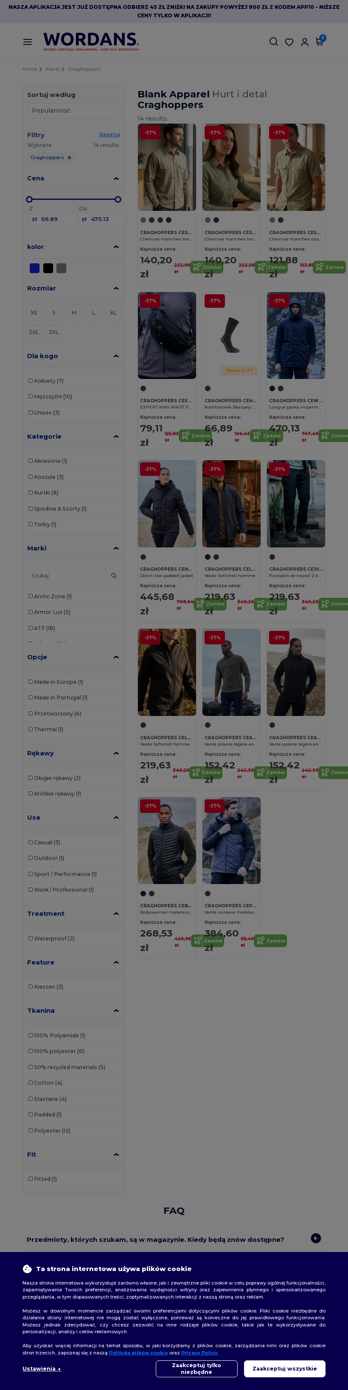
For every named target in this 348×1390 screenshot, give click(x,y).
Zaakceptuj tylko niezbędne (196, 1368)
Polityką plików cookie (138, 1353)
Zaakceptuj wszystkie (285, 1368)
